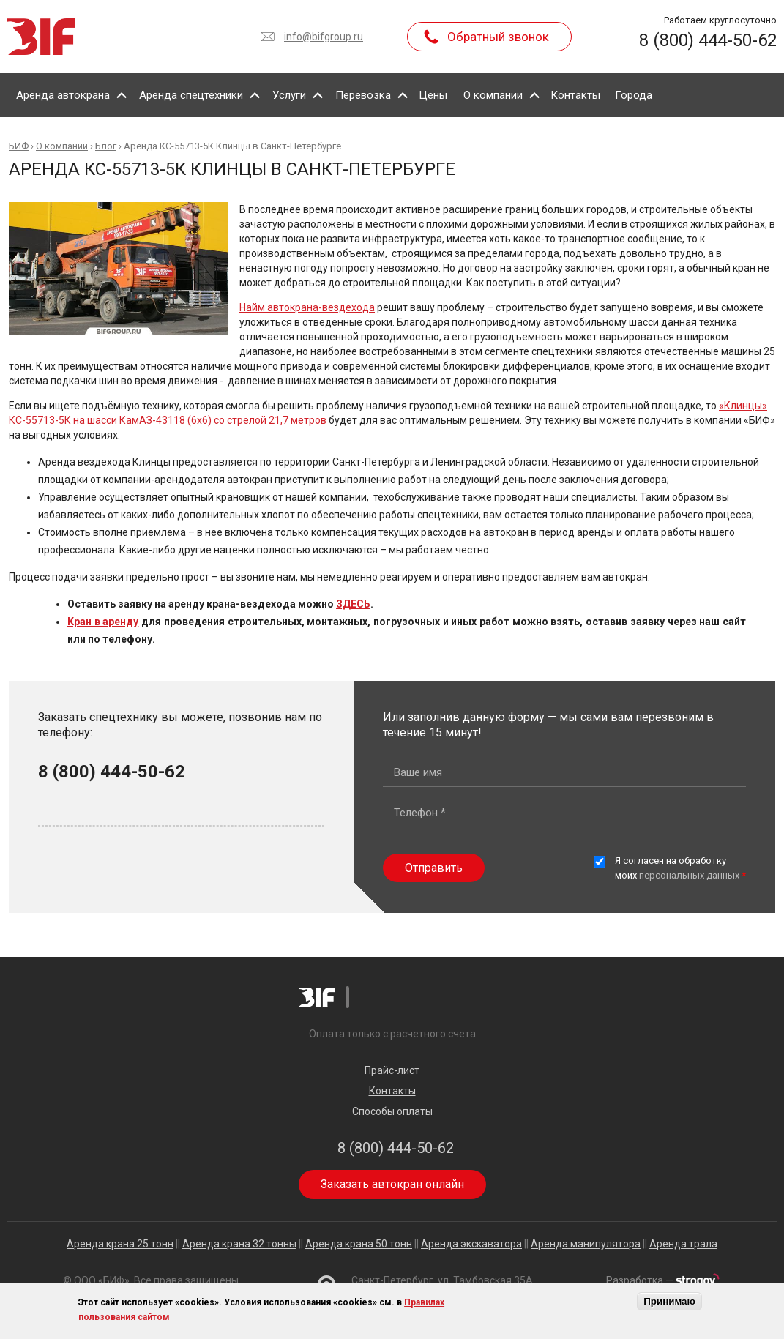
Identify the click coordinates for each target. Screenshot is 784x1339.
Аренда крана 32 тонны (239, 1244)
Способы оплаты (392, 1111)
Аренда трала (683, 1244)
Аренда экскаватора (471, 1244)
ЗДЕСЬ (353, 604)
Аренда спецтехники (191, 95)
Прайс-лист (392, 1070)
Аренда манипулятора (586, 1244)
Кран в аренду (102, 621)
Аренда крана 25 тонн (120, 1244)
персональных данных (689, 875)
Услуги (289, 95)
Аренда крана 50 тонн (358, 1244)
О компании (493, 95)
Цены (433, 95)
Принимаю (669, 1301)
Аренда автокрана (63, 95)
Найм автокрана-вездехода (307, 307)
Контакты (575, 95)
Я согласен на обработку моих (680, 868)
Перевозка (363, 95)
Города (633, 95)
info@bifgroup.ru (323, 36)
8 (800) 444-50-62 (708, 40)
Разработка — (663, 1280)
